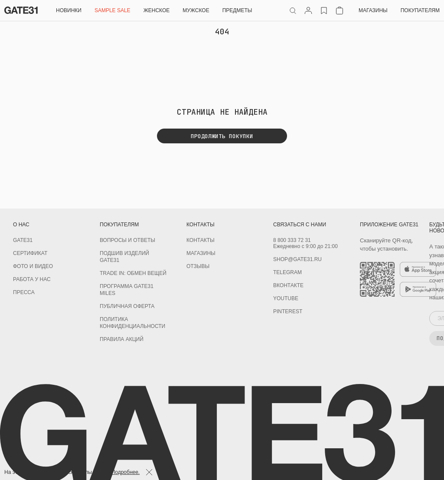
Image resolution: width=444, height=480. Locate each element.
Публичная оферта (127, 306)
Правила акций (122, 339)
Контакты (200, 240)
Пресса (24, 292)
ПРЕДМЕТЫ (237, 10)
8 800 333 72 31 (292, 240)
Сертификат (30, 253)
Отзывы (197, 266)
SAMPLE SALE (113, 10)
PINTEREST (287, 311)
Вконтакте (288, 285)
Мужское (196, 10)
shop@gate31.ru (297, 259)
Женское (157, 10)
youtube (285, 298)
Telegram (287, 272)
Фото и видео (33, 266)
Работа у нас (32, 279)
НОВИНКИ (69, 10)
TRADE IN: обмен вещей (133, 273)
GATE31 (23, 240)
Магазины (373, 10)
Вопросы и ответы (127, 240)
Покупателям (420, 10)
